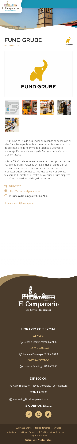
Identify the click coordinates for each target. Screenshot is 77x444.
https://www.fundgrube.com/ (25, 191)
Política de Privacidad (28, 432)
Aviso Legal (12, 432)
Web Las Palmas (45, 439)
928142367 (15, 186)
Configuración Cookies (38, 435)
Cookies (44, 432)
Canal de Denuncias (59, 432)
